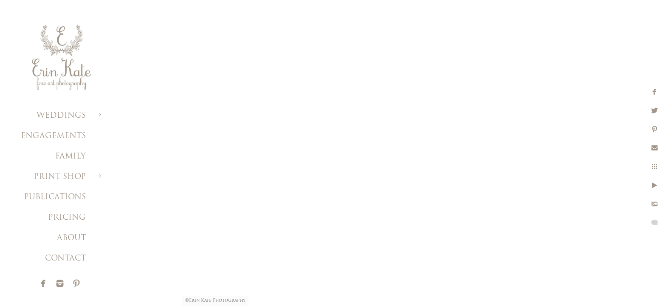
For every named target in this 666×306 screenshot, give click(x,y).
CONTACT (65, 259)
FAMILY (70, 157)
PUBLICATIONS (55, 197)
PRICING (67, 218)
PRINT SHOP (60, 177)
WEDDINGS (61, 116)
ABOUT (71, 238)
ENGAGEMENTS (53, 136)
